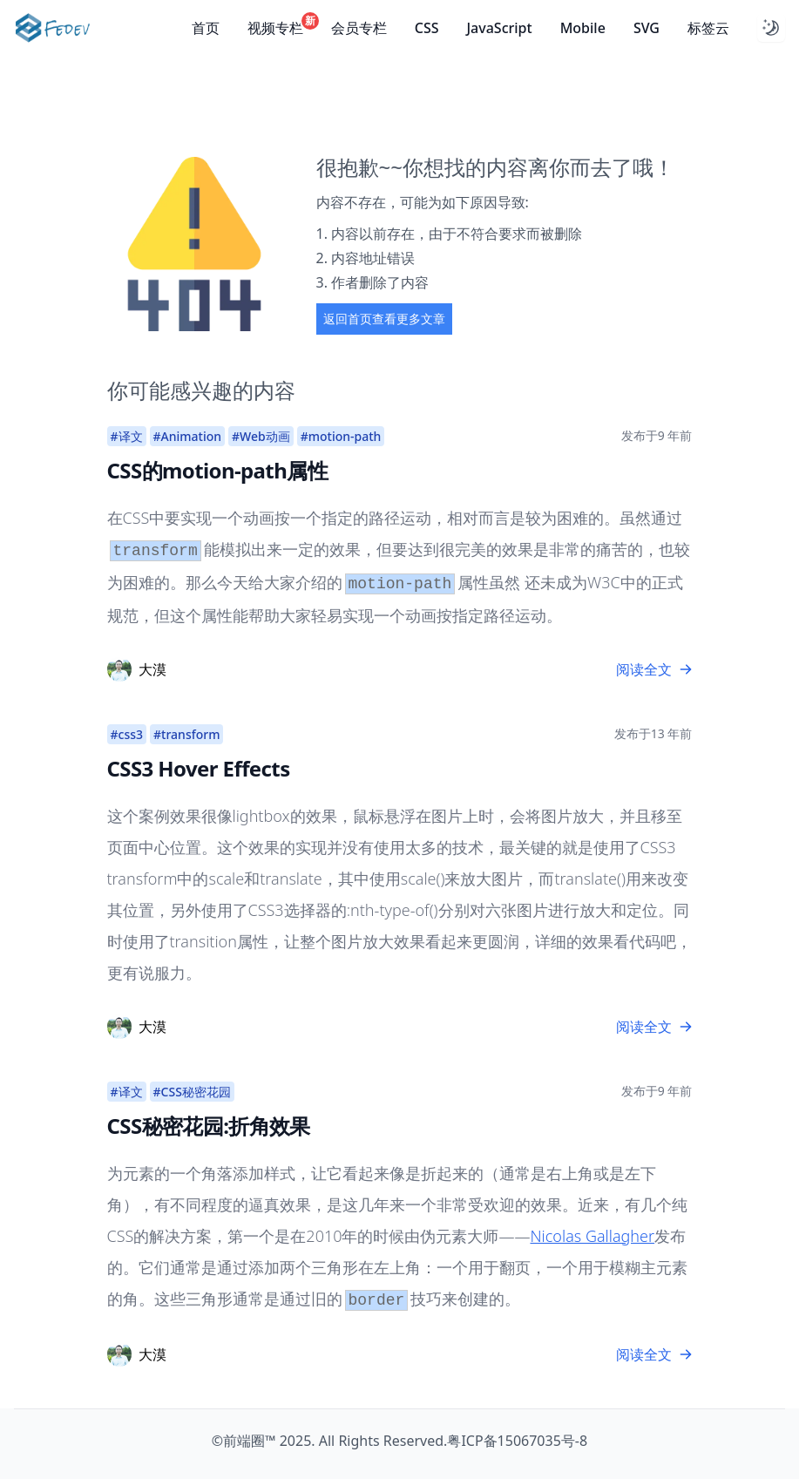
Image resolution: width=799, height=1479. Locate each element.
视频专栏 (275, 27)
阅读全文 (654, 669)
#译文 (127, 436)
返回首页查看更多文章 (384, 318)
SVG (646, 27)
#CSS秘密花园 (192, 1091)
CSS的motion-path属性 (217, 470)
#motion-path (341, 436)
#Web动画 (261, 436)
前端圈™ (249, 1440)
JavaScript (499, 27)
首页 (206, 27)
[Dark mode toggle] (771, 28)
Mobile (583, 27)
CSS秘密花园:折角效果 (208, 1125)
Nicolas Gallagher (592, 1235)
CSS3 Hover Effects (198, 768)
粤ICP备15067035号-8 (517, 1440)
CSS (427, 27)
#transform (186, 734)
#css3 (127, 734)
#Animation (187, 436)
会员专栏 (359, 27)
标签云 (708, 27)
